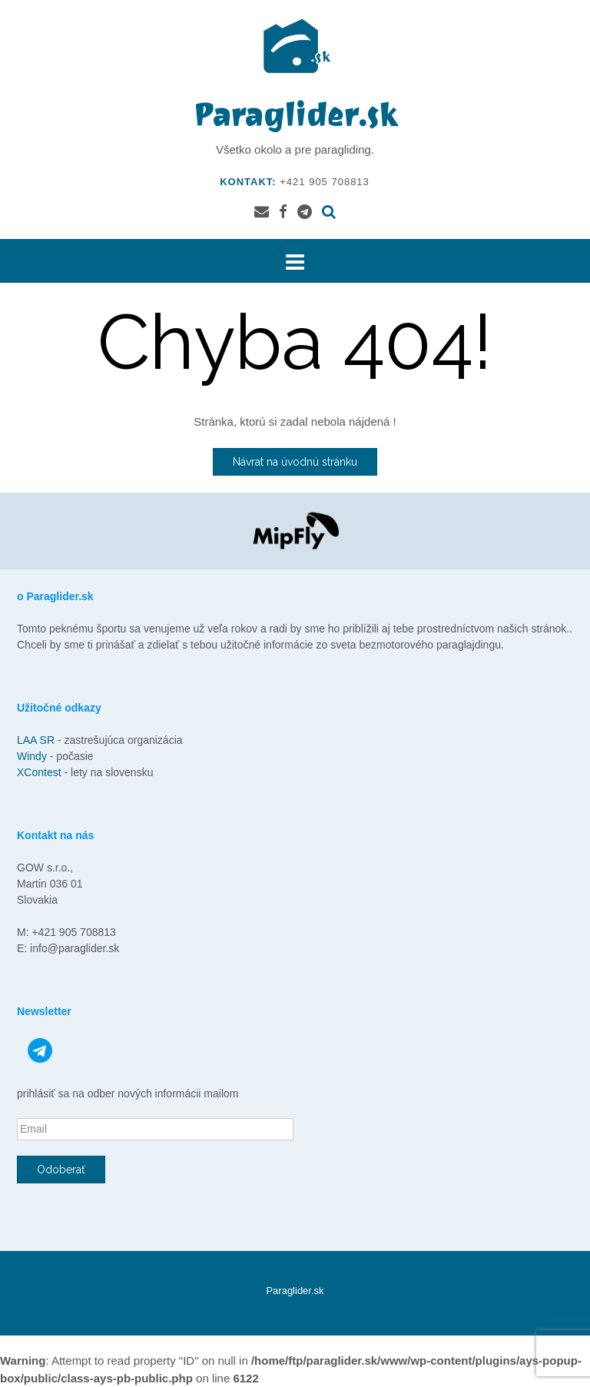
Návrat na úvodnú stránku (295, 462)
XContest (40, 772)
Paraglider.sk (295, 115)
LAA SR (36, 740)
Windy (33, 756)
